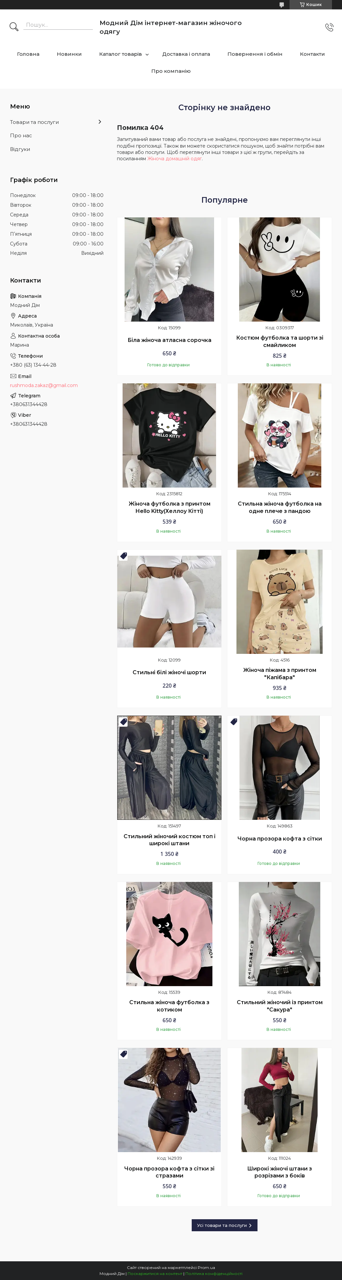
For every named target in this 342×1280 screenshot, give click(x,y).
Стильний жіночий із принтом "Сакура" (280, 1006)
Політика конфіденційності (213, 1273)
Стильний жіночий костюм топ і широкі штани (169, 840)
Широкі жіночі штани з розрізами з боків (279, 1172)
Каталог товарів (120, 54)
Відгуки (20, 149)
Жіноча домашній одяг (174, 159)
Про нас (21, 135)
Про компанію (171, 71)
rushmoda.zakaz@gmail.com (44, 385)
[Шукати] (14, 27)
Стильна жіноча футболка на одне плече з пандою (280, 507)
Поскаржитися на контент (155, 1273)
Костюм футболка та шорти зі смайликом (279, 341)
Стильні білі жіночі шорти (169, 672)
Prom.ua (206, 1267)
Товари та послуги (34, 122)
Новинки (69, 54)
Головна (28, 54)
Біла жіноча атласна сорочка (169, 340)
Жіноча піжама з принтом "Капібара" (279, 674)
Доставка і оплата (186, 54)
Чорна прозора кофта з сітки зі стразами (169, 1172)
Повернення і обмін (255, 54)
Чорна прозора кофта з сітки (279, 839)
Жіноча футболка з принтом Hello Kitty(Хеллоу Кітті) (169, 507)
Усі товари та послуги (222, 1225)
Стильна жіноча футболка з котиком (169, 1006)
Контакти (312, 54)
